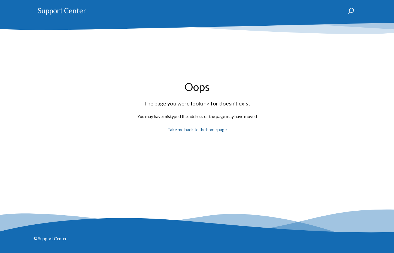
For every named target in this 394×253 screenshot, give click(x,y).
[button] (348, 11)
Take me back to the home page (197, 129)
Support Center (62, 10)
